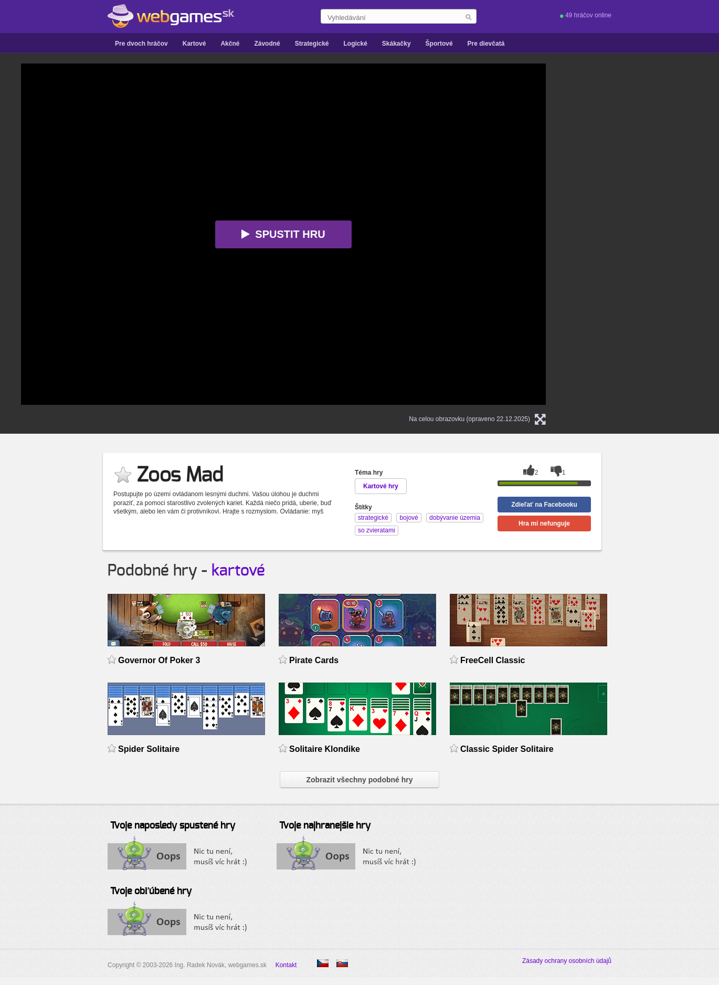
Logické (355, 43)
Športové (439, 43)
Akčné (229, 43)
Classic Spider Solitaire (507, 749)
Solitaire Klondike (324, 749)
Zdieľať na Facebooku (544, 504)
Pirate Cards (314, 660)
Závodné (267, 43)
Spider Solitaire (148, 749)
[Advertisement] (656, 221)
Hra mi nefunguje (544, 523)
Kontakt (286, 965)
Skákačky (396, 43)
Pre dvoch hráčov (141, 43)
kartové (238, 571)
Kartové (194, 43)
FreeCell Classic (492, 660)
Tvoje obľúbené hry (151, 891)
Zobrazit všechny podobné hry (359, 780)
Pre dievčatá (486, 43)
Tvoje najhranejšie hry (325, 826)
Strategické (312, 43)
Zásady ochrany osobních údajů (566, 961)
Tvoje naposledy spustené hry (172, 826)
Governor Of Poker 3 (159, 660)
